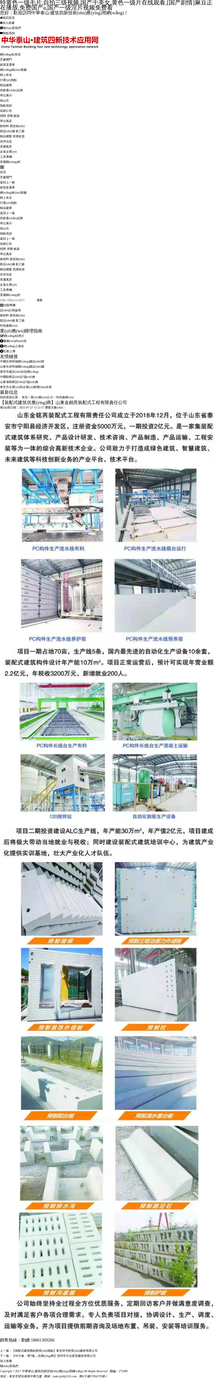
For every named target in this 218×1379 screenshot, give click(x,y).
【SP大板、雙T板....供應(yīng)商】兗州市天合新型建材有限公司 (54, 1355)
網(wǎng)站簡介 (12, 336)
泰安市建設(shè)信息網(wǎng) (19, 371)
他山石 (4, 100)
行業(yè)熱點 (8, 80)
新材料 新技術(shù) (12, 126)
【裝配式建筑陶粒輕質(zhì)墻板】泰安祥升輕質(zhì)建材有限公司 (55, 1350)
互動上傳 (7, 351)
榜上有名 (6, 75)
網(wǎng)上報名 (12, 346)
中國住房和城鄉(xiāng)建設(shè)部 (22, 361)
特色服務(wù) (8, 325)
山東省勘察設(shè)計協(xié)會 (19, 382)
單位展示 (6, 95)
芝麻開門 (6, 59)
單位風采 (6, 121)
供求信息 (6, 141)
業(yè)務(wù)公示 (42, 397)
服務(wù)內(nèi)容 (13, 341)
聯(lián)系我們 (10, 28)
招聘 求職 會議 (9, 115)
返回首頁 (7, 17)
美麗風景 (6, 146)
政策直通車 (7, 64)
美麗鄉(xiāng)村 (10, 162)
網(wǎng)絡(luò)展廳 (13, 69)
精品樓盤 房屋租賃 (12, 136)
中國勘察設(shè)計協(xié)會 (17, 376)
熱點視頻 (7, 33)
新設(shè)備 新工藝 (12, 131)
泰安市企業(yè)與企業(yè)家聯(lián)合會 (26, 387)
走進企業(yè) (8, 151)
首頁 (3, 172)
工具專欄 (6, 156)
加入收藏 (7, 23)
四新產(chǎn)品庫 (11, 90)
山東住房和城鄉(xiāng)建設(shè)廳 (22, 366)
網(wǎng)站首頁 (10, 54)
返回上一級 (7, 182)
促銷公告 (6, 110)
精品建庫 (6, 85)
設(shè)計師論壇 (10, 310)
